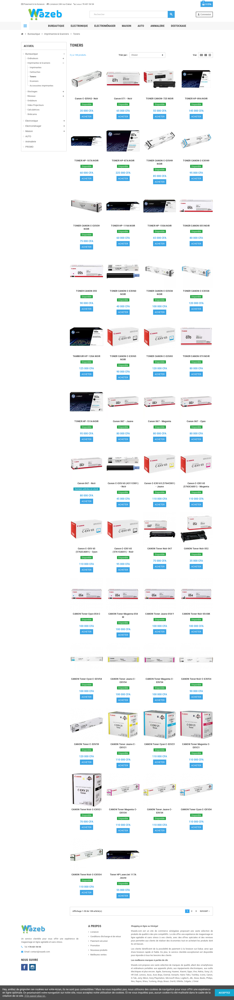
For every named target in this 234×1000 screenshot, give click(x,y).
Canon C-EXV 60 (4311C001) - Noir (123, 487)
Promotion (95, 950)
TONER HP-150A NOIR (160, 226)
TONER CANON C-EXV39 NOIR (86, 228)
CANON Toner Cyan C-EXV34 (196, 813)
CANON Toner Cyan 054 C (86, 616)
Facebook (24, 972)
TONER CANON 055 (86, 292)
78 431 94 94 (84, 4)
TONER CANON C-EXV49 (196, 161)
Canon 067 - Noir (87, 485)
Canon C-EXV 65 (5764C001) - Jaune (159, 487)
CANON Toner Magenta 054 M (123, 618)
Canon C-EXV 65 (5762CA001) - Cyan (86, 553)
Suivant (205, 916)
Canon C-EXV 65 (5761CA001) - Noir (123, 553)
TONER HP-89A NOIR (196, 98)
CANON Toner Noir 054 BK (196, 616)
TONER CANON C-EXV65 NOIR (123, 359)
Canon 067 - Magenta (159, 423)
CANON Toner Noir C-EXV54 (196, 682)
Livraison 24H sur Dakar (59, 4)
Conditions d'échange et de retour (105, 941)
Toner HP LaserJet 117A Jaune (123, 881)
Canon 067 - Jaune (123, 423)
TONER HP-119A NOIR (123, 226)
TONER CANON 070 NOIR (196, 357)
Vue (195, 55)
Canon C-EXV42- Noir (86, 98)
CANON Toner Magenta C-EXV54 (160, 684)
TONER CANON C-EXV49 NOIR (159, 162)
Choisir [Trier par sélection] (134, 55)
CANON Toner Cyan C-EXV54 (86, 682)
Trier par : (123, 55)
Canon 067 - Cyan (196, 423)
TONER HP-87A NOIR (123, 161)
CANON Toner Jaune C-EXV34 (159, 815)
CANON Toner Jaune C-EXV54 (123, 684)
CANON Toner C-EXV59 (86, 748)
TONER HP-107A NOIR (86, 161)
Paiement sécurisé (99, 946)
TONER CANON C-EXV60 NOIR (123, 294)
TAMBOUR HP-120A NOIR (86, 357)
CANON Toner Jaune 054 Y (159, 616)
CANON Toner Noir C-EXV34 (87, 879)
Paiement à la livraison (33, 4)
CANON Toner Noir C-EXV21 (87, 813)
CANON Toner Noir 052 (196, 551)
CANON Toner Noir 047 (159, 551)
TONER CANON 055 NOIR (196, 226)
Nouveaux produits (98, 955)
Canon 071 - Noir (123, 98)
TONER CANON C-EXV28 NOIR (159, 294)
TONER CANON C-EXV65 (159, 357)
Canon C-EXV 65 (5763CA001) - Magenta (196, 487)
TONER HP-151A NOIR (86, 423)
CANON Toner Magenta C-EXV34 (123, 815)
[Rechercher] (132, 14)
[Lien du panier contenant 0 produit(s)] (207, 4)
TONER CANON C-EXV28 (196, 292)
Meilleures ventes (98, 959)
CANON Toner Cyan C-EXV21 (159, 748)
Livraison (94, 937)
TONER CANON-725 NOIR (159, 98)
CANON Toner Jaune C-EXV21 (123, 749)
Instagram (32, 972)
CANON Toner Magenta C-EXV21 (196, 749)
